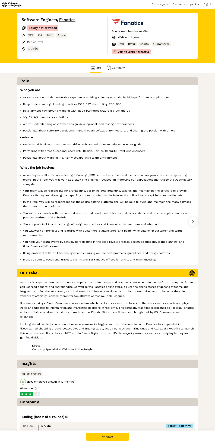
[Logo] (11, 4)
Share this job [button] (31, 363)
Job (96, 68)
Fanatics (67, 19)
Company (115, 68)
